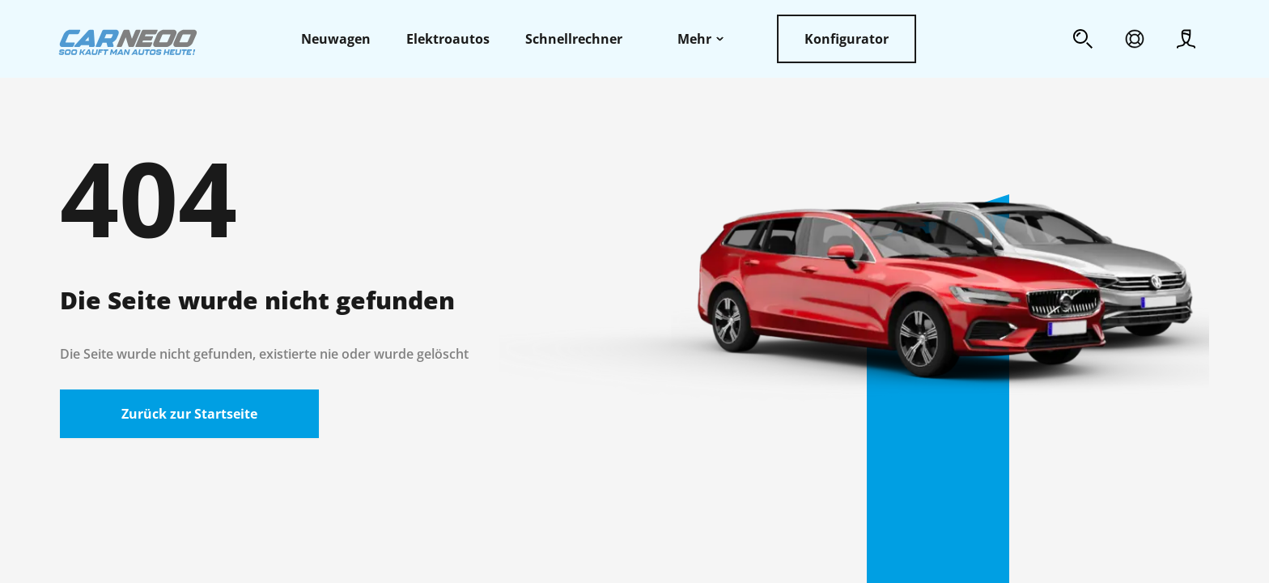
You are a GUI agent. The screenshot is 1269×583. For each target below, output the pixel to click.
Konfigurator (846, 39)
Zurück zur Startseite (189, 414)
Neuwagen (336, 39)
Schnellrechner (573, 39)
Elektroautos (448, 39)
